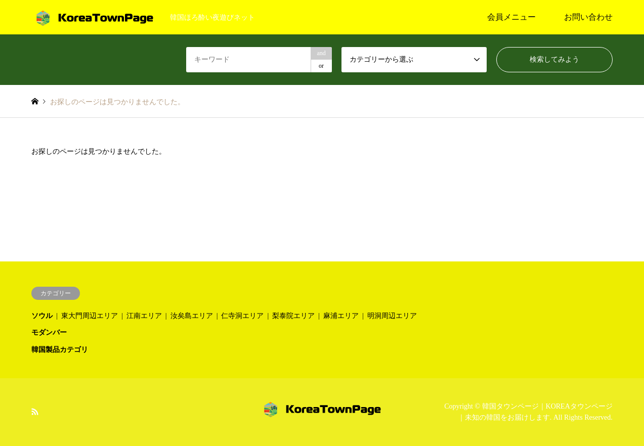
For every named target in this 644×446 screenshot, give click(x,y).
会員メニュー (511, 17)
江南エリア (144, 316)
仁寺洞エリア (242, 316)
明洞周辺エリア (392, 316)
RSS (34, 411)
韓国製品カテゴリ (59, 349)
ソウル (42, 316)
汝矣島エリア (191, 316)
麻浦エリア (341, 316)
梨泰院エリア (293, 316)
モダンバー (49, 332)
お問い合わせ (588, 17)
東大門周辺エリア (89, 316)
